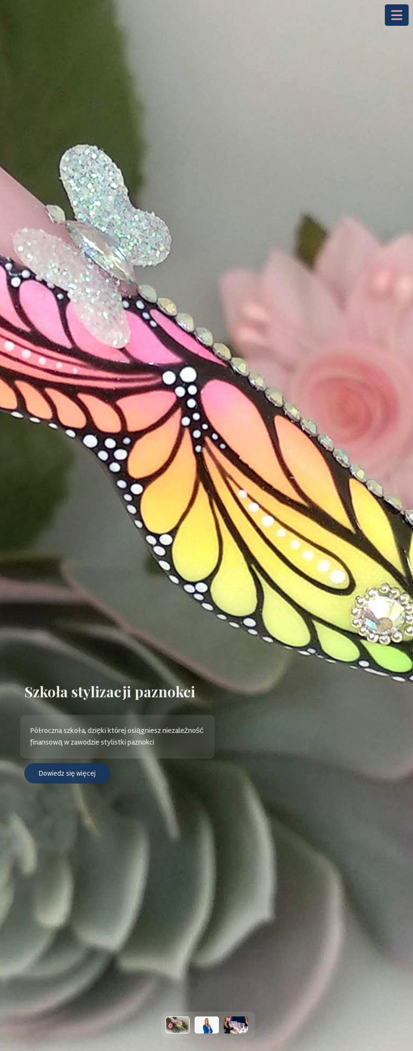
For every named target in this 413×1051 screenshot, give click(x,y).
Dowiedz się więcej (67, 773)
